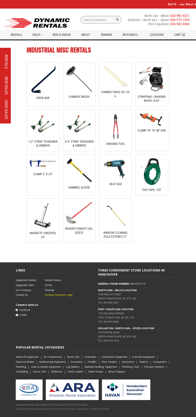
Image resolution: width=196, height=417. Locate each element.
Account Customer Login (59, 294)
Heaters (143, 361)
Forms (48, 285)
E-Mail (21, 314)
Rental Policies (53, 280)
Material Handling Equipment (100, 366)
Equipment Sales (25, 285)
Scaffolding (22, 371)
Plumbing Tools (130, 366)
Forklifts (92, 361)
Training (106, 34)
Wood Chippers (116, 371)
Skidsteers (56, 371)
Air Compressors (53, 356)
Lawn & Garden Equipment (46, 366)
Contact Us (22, 294)
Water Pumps (95, 371)
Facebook (23, 310)
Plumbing (21, 366)
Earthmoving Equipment (52, 361)
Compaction (160, 361)
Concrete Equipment (143, 356)
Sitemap (49, 290)
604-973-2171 (138, 283)
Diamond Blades (25, 361)
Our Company (23, 290)
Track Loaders (75, 371)
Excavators (77, 361)
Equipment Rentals (26, 280)
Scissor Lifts (39, 371)
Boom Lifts (73, 356)
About (85, 34)
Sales (37, 34)
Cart (179, 34)
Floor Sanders (109, 361)
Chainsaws (90, 356)
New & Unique (62, 34)
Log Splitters (73, 366)
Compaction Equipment (114, 356)
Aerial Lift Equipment (27, 356)
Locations (157, 34)
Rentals (16, 34)
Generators (128, 361)
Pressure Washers (154, 366)
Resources (131, 34)
